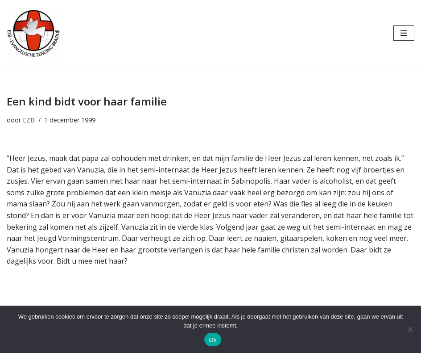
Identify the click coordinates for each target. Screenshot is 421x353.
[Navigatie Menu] (403, 33)
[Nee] (409, 329)
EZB (29, 120)
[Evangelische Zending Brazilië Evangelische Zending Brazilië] (33, 33)
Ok (212, 339)
